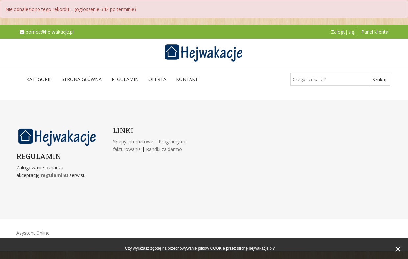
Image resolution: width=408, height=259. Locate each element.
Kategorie (39, 79)
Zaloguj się (342, 32)
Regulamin (125, 79)
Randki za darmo (164, 149)
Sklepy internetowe (134, 141)
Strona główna (82, 79)
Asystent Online (33, 233)
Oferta (157, 79)
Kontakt (187, 79)
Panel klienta (374, 32)
